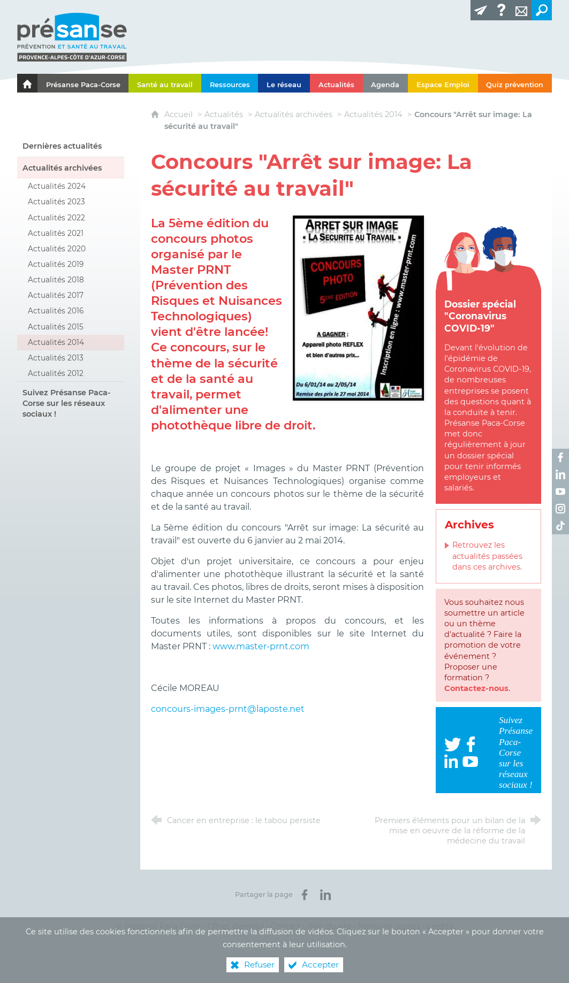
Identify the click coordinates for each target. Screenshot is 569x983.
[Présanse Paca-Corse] (83, 83)
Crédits (440, 926)
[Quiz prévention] (515, 83)
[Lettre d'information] (481, 10)
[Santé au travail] (164, 83)
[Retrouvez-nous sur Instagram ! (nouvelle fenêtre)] (560, 508)
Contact (286, 926)
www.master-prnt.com (261, 646)
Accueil (179, 114)
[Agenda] (385, 83)
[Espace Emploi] (443, 83)
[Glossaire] (501, 10)
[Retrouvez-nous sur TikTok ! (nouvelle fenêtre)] (560, 525)
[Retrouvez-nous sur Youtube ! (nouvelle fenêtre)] (560, 491)
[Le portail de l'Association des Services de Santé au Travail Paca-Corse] (27, 83)
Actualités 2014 (373, 114)
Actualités (223, 114)
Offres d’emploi (236, 926)
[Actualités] (336, 83)
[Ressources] (230, 83)
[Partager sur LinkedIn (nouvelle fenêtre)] (325, 895)
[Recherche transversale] (542, 10)
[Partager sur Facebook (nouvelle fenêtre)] (304, 895)
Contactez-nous (476, 688)
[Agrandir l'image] (358, 307)
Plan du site (329, 926)
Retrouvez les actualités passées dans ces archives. (487, 555)
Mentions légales (389, 926)
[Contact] (521, 10)
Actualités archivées (293, 114)
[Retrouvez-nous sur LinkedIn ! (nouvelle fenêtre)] (560, 474)
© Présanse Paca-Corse (158, 926)
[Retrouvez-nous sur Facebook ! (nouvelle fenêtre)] (560, 457)
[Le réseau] (284, 83)
